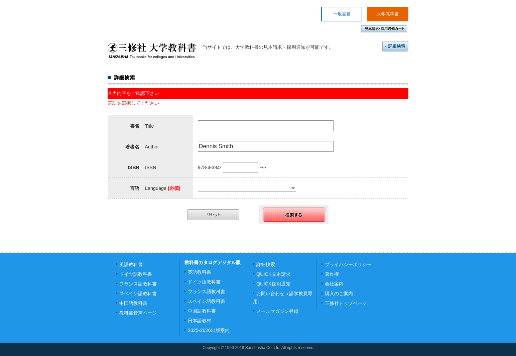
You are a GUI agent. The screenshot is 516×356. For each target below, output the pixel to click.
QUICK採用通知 (273, 283)
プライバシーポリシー (348, 264)
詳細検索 (395, 46)
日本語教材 (199, 320)
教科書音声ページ (138, 313)
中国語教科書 (133, 303)
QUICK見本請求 (273, 274)
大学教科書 (388, 13)
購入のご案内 (339, 293)
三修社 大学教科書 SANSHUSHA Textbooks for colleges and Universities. (152, 50)
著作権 (332, 274)
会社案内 (334, 283)
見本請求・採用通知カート (384, 28)
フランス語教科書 (138, 283)
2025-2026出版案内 (209, 330)
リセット (213, 214)
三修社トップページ (346, 303)
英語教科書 (131, 264)
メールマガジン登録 (277, 311)
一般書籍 (342, 13)
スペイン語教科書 (138, 293)
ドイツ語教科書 (135, 274)
